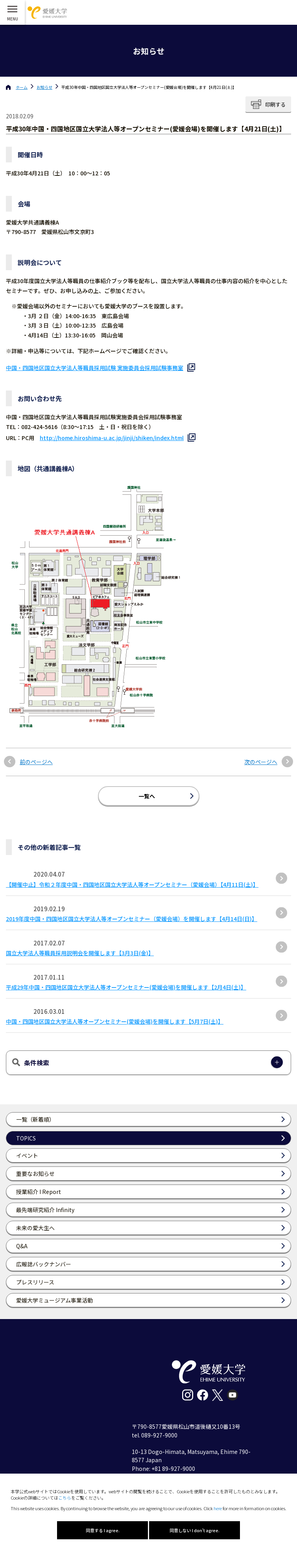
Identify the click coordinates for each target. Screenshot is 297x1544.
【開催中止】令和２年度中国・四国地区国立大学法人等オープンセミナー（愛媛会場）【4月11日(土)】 (132, 884)
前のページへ (36, 762)
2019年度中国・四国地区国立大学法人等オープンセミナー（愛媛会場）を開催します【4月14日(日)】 (131, 919)
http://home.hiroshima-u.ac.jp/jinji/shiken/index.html (112, 438)
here (218, 1508)
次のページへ (260, 762)
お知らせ (44, 87)
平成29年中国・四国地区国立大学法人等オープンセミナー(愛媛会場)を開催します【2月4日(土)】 (126, 987)
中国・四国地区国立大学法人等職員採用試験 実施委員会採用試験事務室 (94, 368)
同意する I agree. (103, 1530)
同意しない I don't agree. (195, 1530)
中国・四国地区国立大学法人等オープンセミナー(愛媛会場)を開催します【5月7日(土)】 (114, 1021)
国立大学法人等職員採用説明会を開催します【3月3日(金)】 (80, 953)
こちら (64, 1497)
